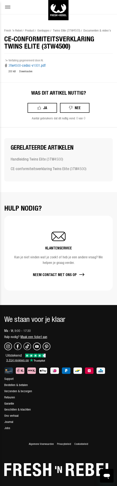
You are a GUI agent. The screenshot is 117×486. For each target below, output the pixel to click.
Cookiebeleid (81, 444)
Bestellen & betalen (16, 385)
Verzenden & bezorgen (18, 391)
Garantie (9, 403)
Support (8, 378)
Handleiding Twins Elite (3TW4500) (37, 159)
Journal (8, 422)
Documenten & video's (97, 30)
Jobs (7, 428)
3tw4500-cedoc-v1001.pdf (27, 65)
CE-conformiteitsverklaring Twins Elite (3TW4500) (48, 168)
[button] (58, 253)
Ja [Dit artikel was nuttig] (45, 108)
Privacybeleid (64, 444)
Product (29, 30)
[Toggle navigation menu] (7, 8)
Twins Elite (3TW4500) (66, 30)
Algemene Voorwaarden (41, 444)
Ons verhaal (11, 415)
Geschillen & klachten (17, 409)
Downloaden (25, 71)
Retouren (9, 397)
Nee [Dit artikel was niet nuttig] (78, 108)
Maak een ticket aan (33, 337)
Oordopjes (43, 30)
